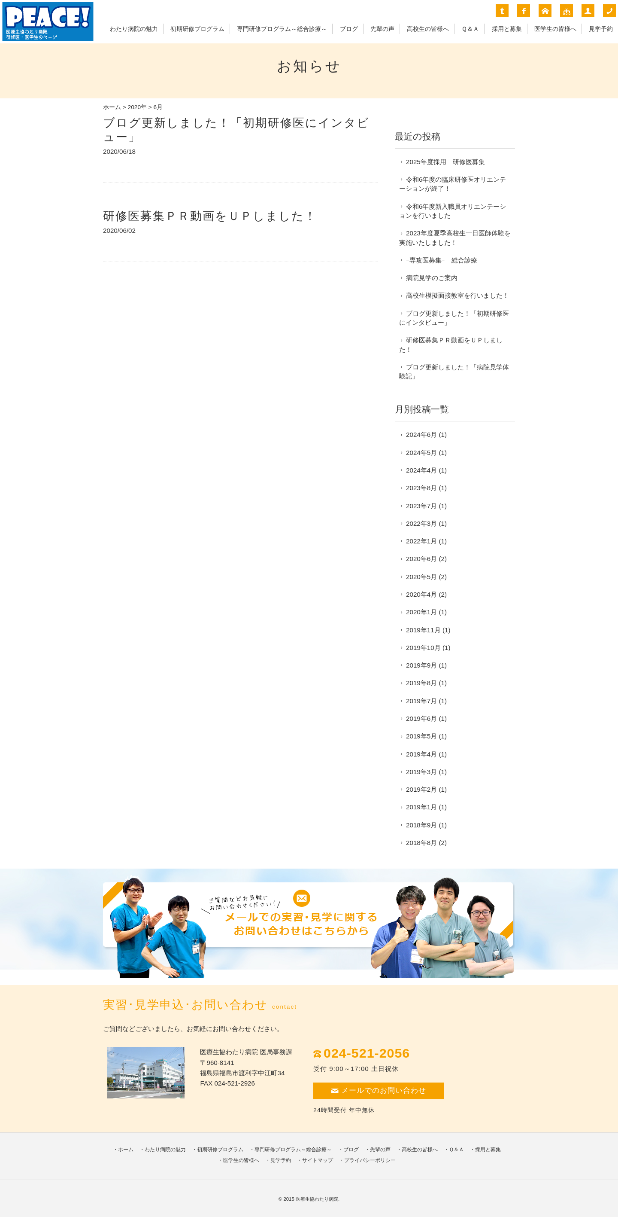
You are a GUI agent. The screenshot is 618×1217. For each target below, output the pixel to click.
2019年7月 (421, 701)
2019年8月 (421, 682)
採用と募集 (507, 29)
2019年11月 (423, 630)
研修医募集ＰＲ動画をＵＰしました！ (210, 216)
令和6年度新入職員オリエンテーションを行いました (452, 211)
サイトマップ (317, 1160)
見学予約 (601, 29)
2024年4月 (421, 470)
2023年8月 (421, 487)
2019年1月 (421, 807)
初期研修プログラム (197, 29)
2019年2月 (421, 789)
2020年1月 (421, 612)
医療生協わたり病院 (317, 1199)
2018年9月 (421, 825)
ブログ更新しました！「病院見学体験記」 (454, 371)
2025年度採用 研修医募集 (445, 161)
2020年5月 (421, 576)
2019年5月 (421, 736)
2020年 (137, 107)
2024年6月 (421, 434)
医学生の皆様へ (555, 29)
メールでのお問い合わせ (378, 1090)
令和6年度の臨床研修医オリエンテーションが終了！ (452, 184)
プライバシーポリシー (370, 1160)
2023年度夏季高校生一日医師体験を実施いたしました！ (455, 237)
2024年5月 (421, 452)
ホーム (112, 107)
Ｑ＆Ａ (470, 29)
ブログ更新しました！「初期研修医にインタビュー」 (454, 318)
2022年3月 (421, 523)
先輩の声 (382, 29)
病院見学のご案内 (431, 277)
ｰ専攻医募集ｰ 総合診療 (441, 260)
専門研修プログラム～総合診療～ (282, 29)
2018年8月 (421, 842)
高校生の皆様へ (428, 29)
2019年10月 (423, 647)
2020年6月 (421, 558)
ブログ (349, 29)
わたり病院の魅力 (134, 29)
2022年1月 (421, 541)
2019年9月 (421, 665)
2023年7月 (421, 505)
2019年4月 (421, 754)
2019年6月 (421, 718)
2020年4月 (421, 594)
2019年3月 (421, 771)
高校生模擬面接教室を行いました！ (457, 295)
